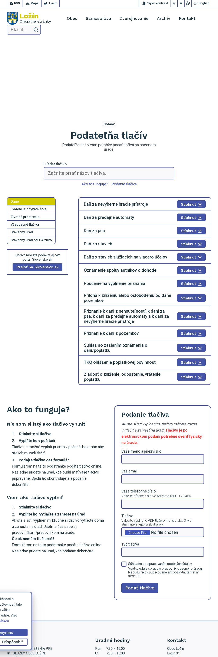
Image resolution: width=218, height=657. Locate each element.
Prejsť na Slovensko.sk (37, 195)
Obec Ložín (138, 646)
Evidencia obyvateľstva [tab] (28, 138)
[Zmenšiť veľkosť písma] (174, 3)
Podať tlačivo (140, 516)
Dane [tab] (15, 130)
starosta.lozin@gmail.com (186, 614)
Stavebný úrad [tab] (22, 161)
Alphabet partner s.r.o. (86, 646)
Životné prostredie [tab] (25, 145)
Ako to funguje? (95, 112)
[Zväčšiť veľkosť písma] (188, 3)
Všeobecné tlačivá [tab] (25, 153)
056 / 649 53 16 (179, 604)
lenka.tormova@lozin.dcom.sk (189, 609)
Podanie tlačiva (124, 112)
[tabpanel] (145, 219)
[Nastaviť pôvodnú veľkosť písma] (181, 3)
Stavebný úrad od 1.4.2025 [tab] (31, 169)
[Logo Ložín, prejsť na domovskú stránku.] (29, 18)
